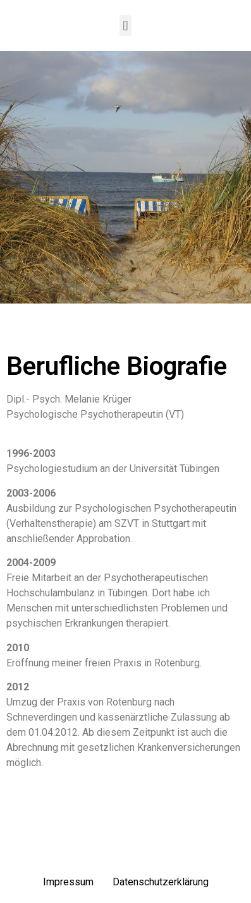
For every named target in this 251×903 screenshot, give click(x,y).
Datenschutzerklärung (161, 882)
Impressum (68, 882)
